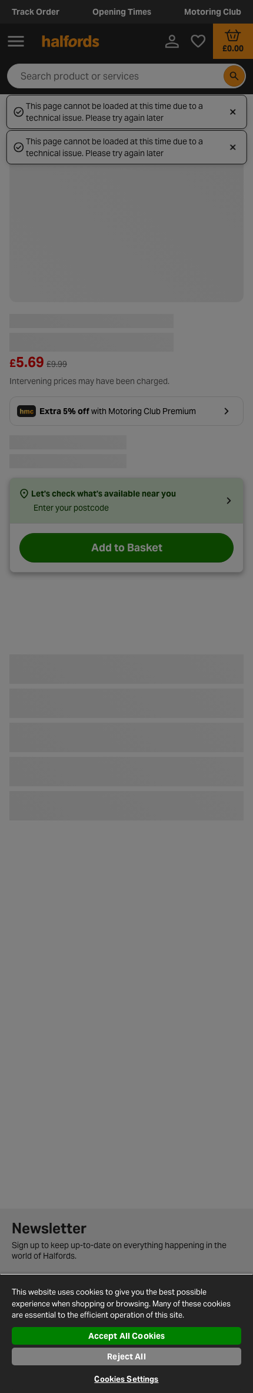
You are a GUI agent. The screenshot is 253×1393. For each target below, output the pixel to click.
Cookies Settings (126, 1379)
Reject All (126, 1356)
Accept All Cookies (126, 1336)
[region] (126, 1333)
